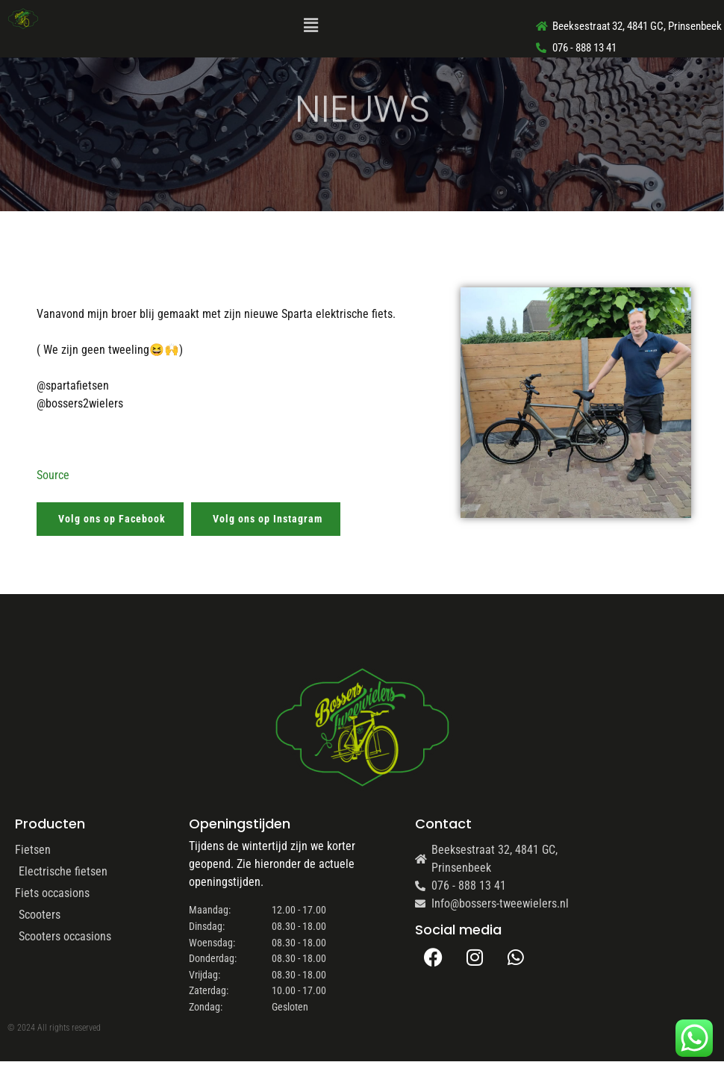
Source (53, 475)
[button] (311, 26)
